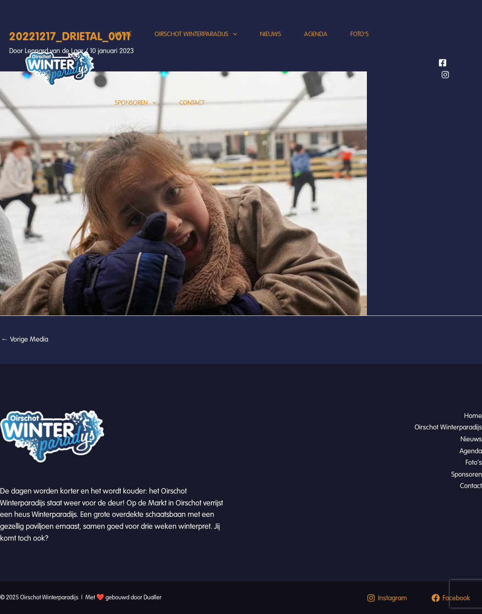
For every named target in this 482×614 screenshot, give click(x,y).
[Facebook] (442, 63)
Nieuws (270, 34)
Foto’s (359, 34)
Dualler (152, 597)
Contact (192, 103)
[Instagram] (445, 75)
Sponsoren (135, 103)
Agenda (315, 34)
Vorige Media (24, 339)
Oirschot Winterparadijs (196, 34)
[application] (232, 34)
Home (123, 34)
